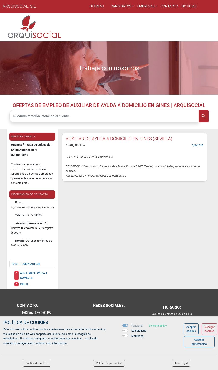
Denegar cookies (209, 329)
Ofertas (97, 6)
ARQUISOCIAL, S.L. (20, 6)
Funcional (137, 325)
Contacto (169, 6)
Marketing (137, 335)
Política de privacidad (109, 363)
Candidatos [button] (121, 6)
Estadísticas (138, 330)
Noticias (188, 6)
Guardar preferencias (199, 341)
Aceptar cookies (191, 329)
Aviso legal (181, 363)
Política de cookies (37, 363)
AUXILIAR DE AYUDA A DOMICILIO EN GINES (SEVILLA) (119, 138)
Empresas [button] (146, 6)
